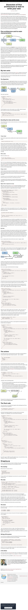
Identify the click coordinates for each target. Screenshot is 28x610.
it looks (6, 164)
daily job (22, 26)
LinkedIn (12, 570)
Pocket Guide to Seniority (10, 577)
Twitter (7, 570)
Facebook (9, 570)
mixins (8, 155)
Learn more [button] (12, 605)
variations (17, 72)
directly (18, 14)
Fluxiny (22, 73)
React (25, 25)
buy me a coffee (11, 576)
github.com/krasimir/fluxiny (4, 14)
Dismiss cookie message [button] (8, 607)
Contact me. (8, 564)
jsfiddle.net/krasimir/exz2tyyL (17, 555)
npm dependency (23, 14)
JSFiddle (11, 552)
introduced (12, 185)
